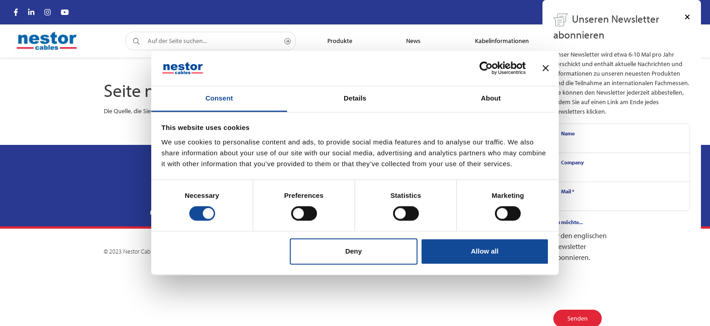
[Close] (687, 16)
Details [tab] (355, 98)
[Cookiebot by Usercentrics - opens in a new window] (486, 68)
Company (572, 162)
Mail (567, 191)
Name (568, 133)
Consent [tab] (219, 98)
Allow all (485, 251)
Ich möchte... (568, 222)
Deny (353, 251)
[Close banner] (545, 68)
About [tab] (491, 98)
